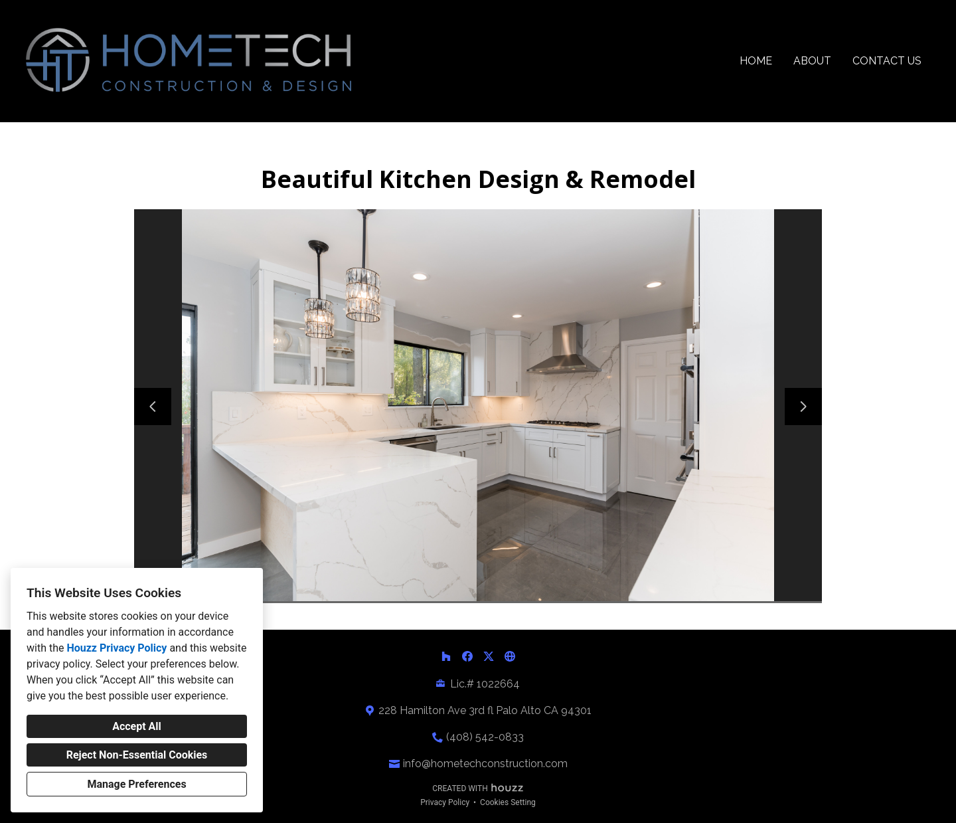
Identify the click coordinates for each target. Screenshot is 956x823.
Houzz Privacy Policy (116, 648)
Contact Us (886, 60)
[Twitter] (488, 656)
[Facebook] (467, 656)
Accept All (136, 726)
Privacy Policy (444, 802)
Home (756, 60)
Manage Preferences (136, 784)
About (812, 60)
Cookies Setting (508, 802)
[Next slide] (803, 406)
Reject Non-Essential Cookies (137, 755)
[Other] (509, 656)
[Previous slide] (152, 406)
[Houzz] (446, 656)
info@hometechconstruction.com (485, 763)
